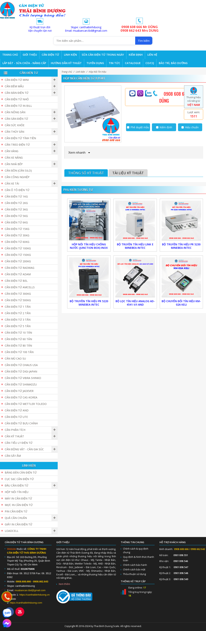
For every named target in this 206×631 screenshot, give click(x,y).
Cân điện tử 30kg (17, 235)
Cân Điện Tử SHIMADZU (21, 384)
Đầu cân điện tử (16, 485)
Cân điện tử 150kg (18, 255)
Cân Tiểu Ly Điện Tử (18, 443)
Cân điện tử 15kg (17, 229)
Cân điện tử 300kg (18, 293)
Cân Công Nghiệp (17, 177)
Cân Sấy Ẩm (13, 456)
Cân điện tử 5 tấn (17, 326)
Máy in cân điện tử (18, 498)
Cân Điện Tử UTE (16, 417)
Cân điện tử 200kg (18, 261)
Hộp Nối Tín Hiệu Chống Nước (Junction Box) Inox (89, 246)
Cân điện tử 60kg (17, 242)
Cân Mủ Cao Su (15, 358)
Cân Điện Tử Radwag (19, 268)
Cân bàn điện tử (16, 93)
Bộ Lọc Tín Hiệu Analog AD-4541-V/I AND (135, 302)
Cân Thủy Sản (14, 131)
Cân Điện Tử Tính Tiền (20, 138)
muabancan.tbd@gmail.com (30, 590)
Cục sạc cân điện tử (19, 479)
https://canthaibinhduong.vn (34, 594)
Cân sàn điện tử (16, 118)
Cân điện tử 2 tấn (17, 313)
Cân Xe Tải (12, 183)
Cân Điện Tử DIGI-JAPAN (21, 371)
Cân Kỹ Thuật (14, 436)
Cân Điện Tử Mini (17, 80)
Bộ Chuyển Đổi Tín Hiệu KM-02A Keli (181, 302)
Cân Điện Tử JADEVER (19, 391)
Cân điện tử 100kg (18, 248)
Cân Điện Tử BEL (16, 281)
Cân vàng (11, 151)
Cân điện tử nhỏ (17, 99)
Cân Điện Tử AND (17, 410)
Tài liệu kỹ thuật (128, 173)
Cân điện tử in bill (18, 106)
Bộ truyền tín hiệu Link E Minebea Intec (135, 246)
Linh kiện (80, 71)
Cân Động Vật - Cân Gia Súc (24, 449)
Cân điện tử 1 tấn (17, 306)
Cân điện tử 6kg (16, 222)
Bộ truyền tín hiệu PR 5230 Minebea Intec (181, 246)
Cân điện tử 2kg (16, 203)
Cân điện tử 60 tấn (18, 339)
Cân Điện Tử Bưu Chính (21, 423)
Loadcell (11, 531)
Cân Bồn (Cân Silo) (18, 170)
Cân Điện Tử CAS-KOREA (21, 397)
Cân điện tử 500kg (18, 300)
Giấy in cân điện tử (18, 524)
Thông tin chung (132, 542)
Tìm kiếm (143, 40)
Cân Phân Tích (15, 430)
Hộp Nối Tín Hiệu (97, 71)
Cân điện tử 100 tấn (19, 352)
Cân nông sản (15, 112)
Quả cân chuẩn (16, 518)
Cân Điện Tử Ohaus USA (21, 365)
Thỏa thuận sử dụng (134, 574)
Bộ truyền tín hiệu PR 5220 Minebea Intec (89, 302)
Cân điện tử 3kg (16, 209)
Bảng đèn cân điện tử (21, 472)
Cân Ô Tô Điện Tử (17, 190)
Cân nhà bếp (14, 164)
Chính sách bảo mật (134, 569)
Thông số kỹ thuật (86, 173)
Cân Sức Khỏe (14, 125)
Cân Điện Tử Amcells (20, 287)
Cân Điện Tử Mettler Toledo (26, 404)
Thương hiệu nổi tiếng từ (193, 98)
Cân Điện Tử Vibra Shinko (23, 378)
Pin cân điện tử (16, 511)
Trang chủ (66, 71)
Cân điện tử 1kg (16, 196)
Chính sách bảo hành (135, 565)
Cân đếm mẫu (14, 86)
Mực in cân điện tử (19, 505)
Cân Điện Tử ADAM (18, 274)
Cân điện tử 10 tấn (18, 332)
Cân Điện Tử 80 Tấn (18, 345)
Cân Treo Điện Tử (17, 144)
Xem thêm (64, 584)
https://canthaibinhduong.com (26, 602)
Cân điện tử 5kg (16, 216)
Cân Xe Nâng (14, 157)
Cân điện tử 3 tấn (17, 319)
